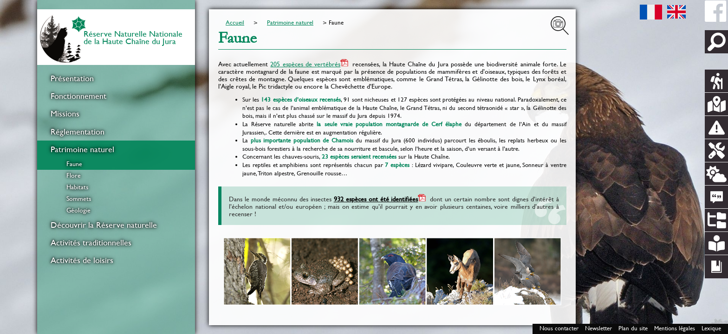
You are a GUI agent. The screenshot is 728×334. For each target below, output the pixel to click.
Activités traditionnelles (91, 242)
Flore (73, 175)
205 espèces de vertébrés (305, 64)
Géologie (78, 210)
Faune (74, 163)
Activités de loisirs (82, 260)
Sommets (78, 198)
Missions (65, 113)
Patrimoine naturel (82, 149)
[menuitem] (116, 78)
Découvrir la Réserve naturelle (104, 225)
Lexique (711, 328)
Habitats (77, 187)
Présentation (72, 78)
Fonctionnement (78, 96)
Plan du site (633, 328)
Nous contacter (559, 328)
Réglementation (77, 131)
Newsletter (598, 328)
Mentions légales (674, 328)
